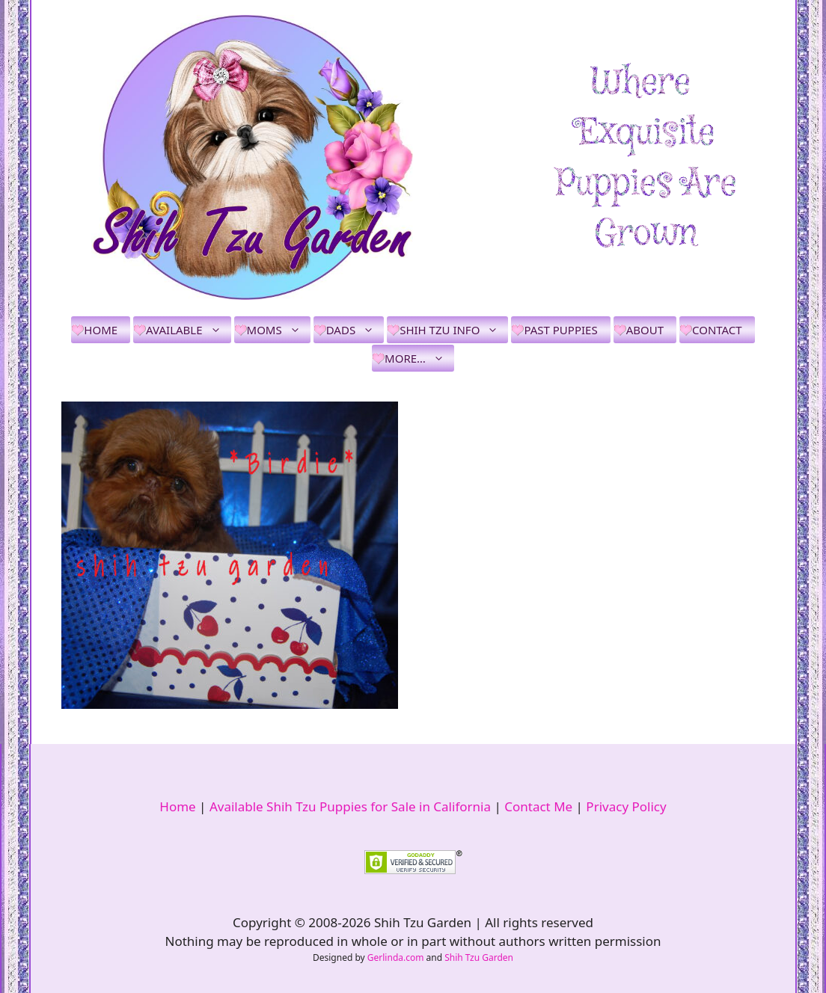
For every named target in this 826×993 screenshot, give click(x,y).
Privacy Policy (626, 806)
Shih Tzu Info (454, 329)
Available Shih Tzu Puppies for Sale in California (350, 806)
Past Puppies (560, 329)
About (645, 329)
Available (188, 329)
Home (100, 329)
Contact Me (538, 806)
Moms (278, 329)
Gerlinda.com (395, 957)
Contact (717, 329)
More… (419, 358)
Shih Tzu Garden (478, 957)
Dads (355, 329)
